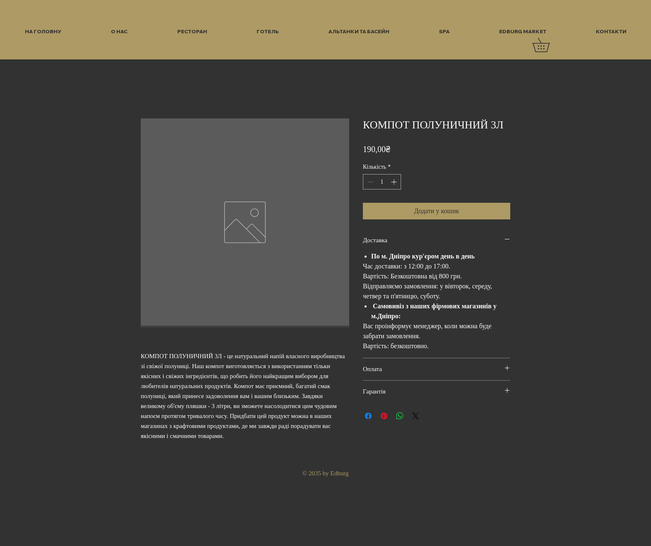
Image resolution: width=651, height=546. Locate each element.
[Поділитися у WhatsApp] (400, 416)
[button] (547, 45)
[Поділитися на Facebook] (368, 416)
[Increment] (394, 182)
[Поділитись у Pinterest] (384, 416)
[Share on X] (416, 416)
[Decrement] (369, 182)
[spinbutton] (381, 182)
